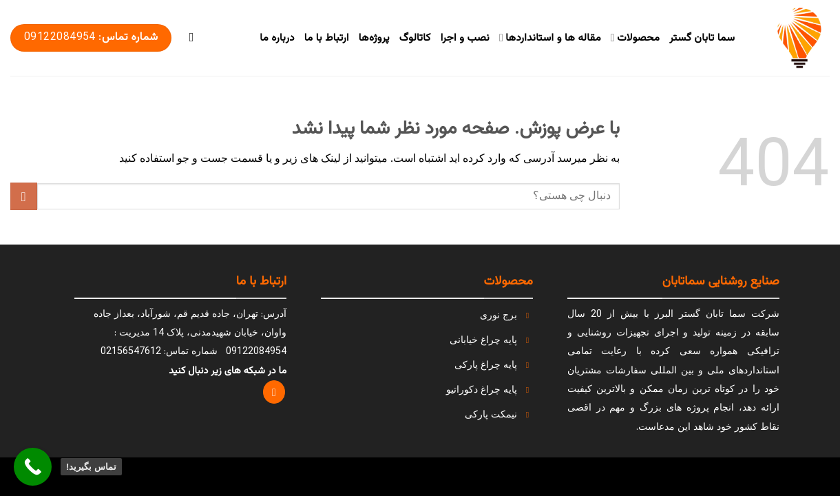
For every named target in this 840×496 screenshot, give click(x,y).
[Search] (187, 37)
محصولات (635, 38)
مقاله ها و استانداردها (550, 38)
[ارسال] (23, 196)
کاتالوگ (415, 38)
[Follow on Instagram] (274, 392)
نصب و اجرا (465, 38)
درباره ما (277, 38)
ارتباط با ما (326, 38)
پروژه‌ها (374, 38)
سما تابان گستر (702, 38)
